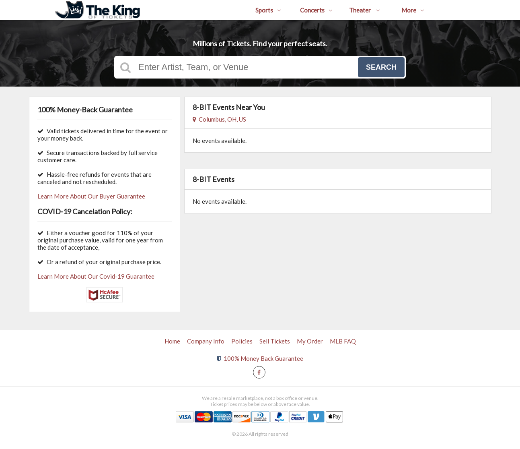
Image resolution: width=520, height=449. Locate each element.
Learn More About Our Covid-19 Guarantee (95, 276)
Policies (242, 341)
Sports (268, 10)
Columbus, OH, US (219, 119)
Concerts (316, 10)
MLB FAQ (343, 341)
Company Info (205, 341)
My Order (310, 341)
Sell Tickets (274, 341)
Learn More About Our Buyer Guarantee (91, 196)
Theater (364, 10)
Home (172, 341)
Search (381, 67)
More (412, 10)
